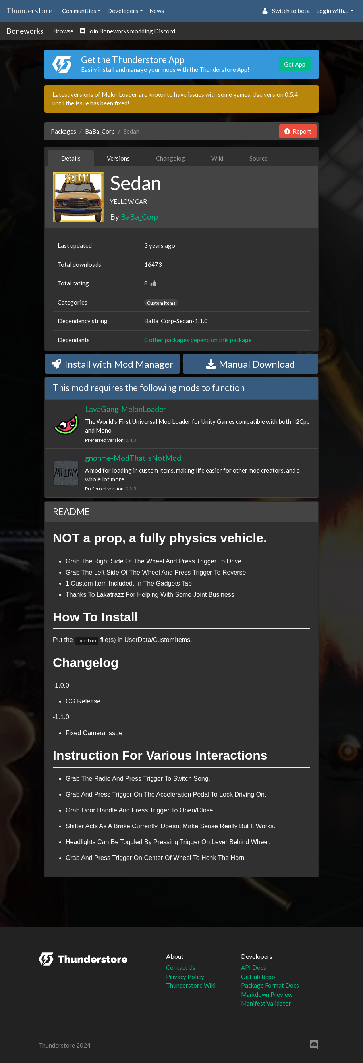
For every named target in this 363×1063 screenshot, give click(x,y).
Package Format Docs (270, 985)
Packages (63, 131)
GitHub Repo (258, 976)
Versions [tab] (118, 158)
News (156, 10)
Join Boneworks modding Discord (127, 30)
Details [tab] (71, 158)
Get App (294, 64)
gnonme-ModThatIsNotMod (133, 457)
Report (297, 131)
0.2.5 (131, 489)
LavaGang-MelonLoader (125, 409)
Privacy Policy (185, 976)
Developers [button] (122, 10)
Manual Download (250, 364)
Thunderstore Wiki (191, 985)
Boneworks (25, 30)
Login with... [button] (332, 10)
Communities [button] (79, 10)
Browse (63, 30)
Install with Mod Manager (113, 364)
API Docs (253, 967)
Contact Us (180, 967)
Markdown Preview (266, 994)
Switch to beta (286, 10)
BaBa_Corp (100, 131)
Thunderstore (29, 10)
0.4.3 (131, 440)
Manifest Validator (266, 1003)
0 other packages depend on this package (198, 339)
